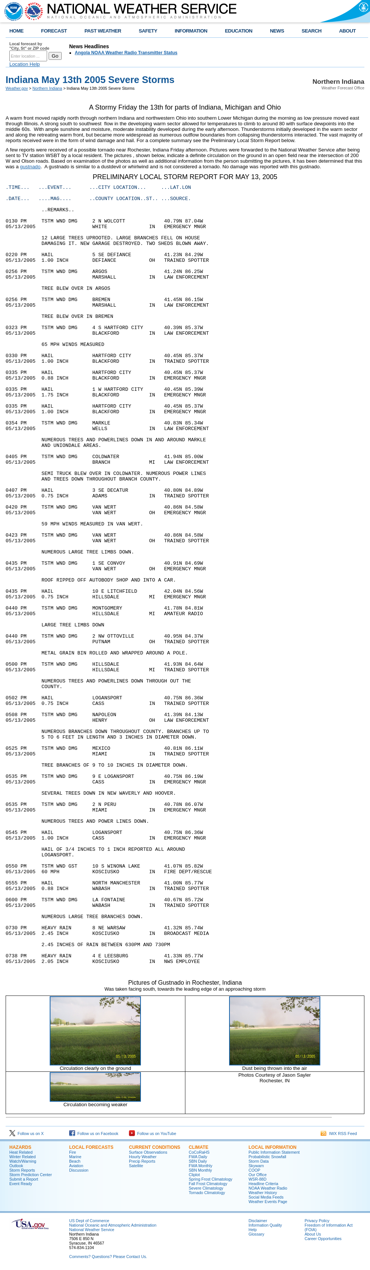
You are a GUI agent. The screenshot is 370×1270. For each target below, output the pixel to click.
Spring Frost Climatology (210, 1179)
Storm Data (259, 1161)
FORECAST (54, 31)
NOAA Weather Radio (268, 1188)
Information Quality (265, 1225)
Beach (74, 1161)
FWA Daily (198, 1156)
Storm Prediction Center (30, 1174)
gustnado (30, 166)
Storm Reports (22, 1170)
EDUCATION (238, 31)
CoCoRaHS (199, 1152)
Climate (198, 1147)
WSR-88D (257, 1179)
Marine (75, 1156)
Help (253, 1229)
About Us (313, 1234)
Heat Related (21, 1152)
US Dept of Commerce (89, 1220)
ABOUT (347, 31)
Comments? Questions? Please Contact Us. (108, 1256)
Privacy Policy (317, 1220)
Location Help (24, 64)
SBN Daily (198, 1161)
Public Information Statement (274, 1152)
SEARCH (311, 31)
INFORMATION (191, 31)
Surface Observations (148, 1152)
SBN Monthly (200, 1170)
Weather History (263, 1192)
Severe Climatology (206, 1188)
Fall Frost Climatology (208, 1183)
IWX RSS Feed (339, 1133)
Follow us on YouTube (152, 1133)
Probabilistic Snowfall (267, 1156)
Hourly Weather (143, 1156)
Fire (72, 1152)
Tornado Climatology (207, 1192)
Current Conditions (154, 1147)
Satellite (136, 1165)
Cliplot (194, 1174)
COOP (254, 1170)
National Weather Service (91, 1229)
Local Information (272, 1147)
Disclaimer (258, 1220)
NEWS (277, 31)
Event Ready (20, 1183)
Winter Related (22, 1156)
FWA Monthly (200, 1165)
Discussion (79, 1170)
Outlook (16, 1165)
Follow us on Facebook (93, 1133)
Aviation (76, 1165)
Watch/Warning (22, 1161)
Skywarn (256, 1165)
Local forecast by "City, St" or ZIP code (29, 46)
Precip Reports (142, 1161)
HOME (16, 31)
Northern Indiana (47, 88)
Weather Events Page (268, 1201)
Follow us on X (26, 1133)
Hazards (20, 1147)
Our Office (257, 1174)
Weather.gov (17, 88)
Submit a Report (23, 1179)
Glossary (256, 1234)
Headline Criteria (263, 1183)
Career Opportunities (323, 1238)
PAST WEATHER (102, 31)
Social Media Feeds (266, 1197)
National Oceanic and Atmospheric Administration (112, 1225)
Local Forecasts (91, 1147)
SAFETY (148, 31)
